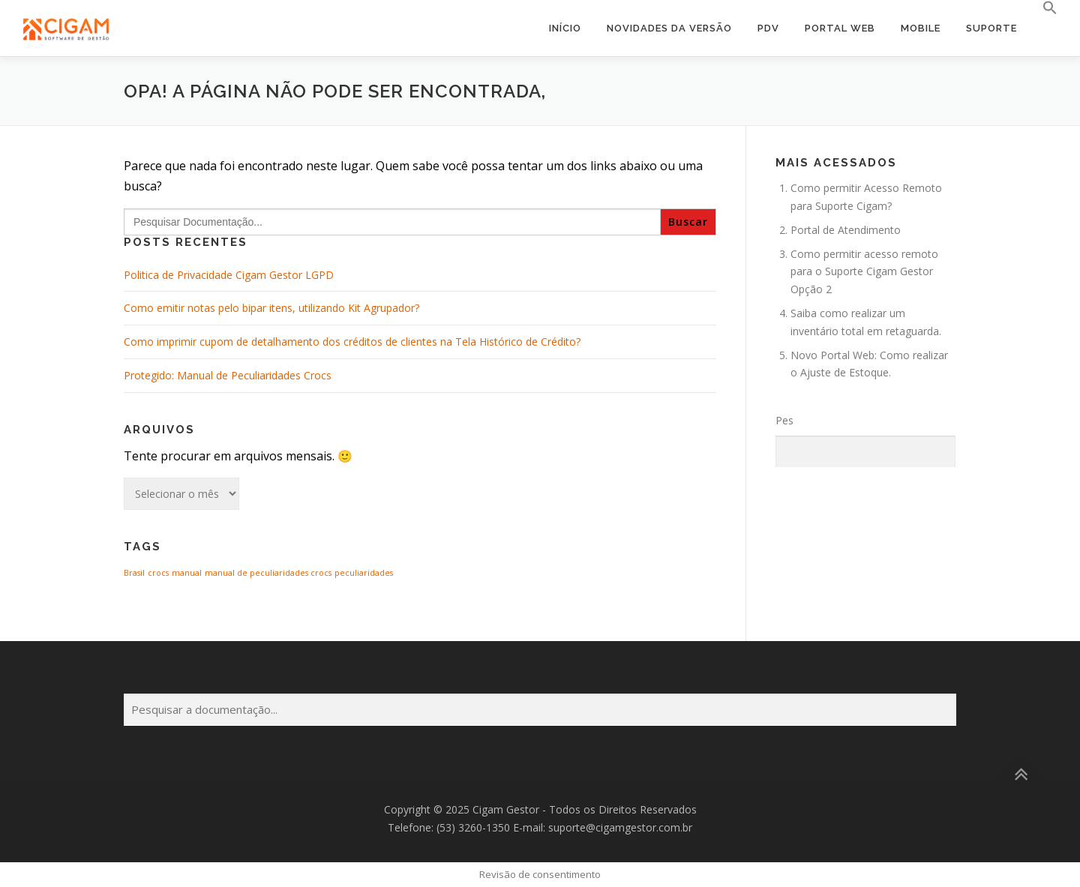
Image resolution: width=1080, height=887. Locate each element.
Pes (785, 420)
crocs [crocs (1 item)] (158, 573)
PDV (768, 28)
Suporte (991, 28)
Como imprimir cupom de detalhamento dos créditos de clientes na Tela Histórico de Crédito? (352, 341)
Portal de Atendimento (845, 230)
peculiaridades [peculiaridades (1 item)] (363, 573)
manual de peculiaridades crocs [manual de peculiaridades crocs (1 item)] (268, 573)
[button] (1044, 8)
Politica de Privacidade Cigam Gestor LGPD (229, 275)
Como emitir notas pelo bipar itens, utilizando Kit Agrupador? (271, 308)
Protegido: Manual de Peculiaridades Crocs (228, 375)
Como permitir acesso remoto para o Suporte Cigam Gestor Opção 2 (864, 272)
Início (565, 28)
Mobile (920, 28)
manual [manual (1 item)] (187, 573)
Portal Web (840, 28)
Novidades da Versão (669, 28)
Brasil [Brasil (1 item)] (134, 573)
